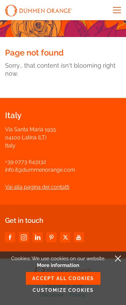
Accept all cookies (63, 278)
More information (58, 265)
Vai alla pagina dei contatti (37, 187)
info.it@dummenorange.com (40, 170)
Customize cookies (63, 290)
